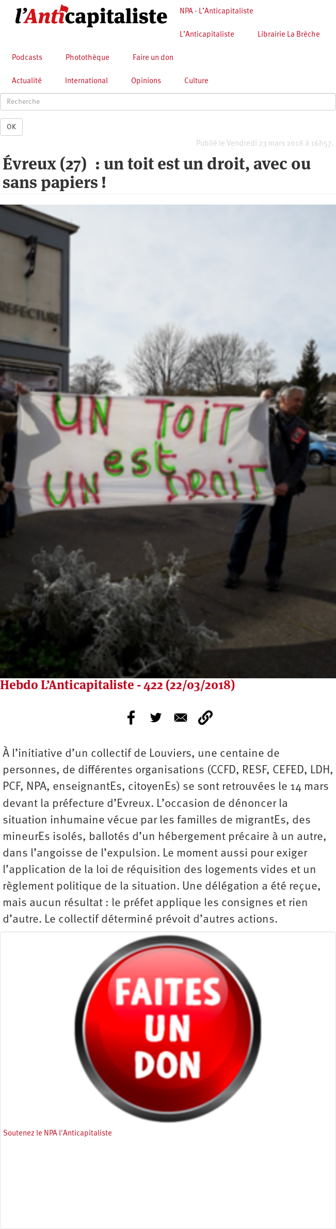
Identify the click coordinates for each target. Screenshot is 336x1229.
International (86, 81)
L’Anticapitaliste (207, 35)
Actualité (27, 81)
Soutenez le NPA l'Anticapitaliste (57, 1134)
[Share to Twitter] (156, 717)
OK (11, 127)
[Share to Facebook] (131, 717)
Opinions (146, 81)
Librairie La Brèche (289, 35)
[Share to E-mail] (180, 717)
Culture (196, 81)
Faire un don (153, 58)
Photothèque (87, 58)
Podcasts (27, 58)
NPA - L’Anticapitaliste (216, 11)
